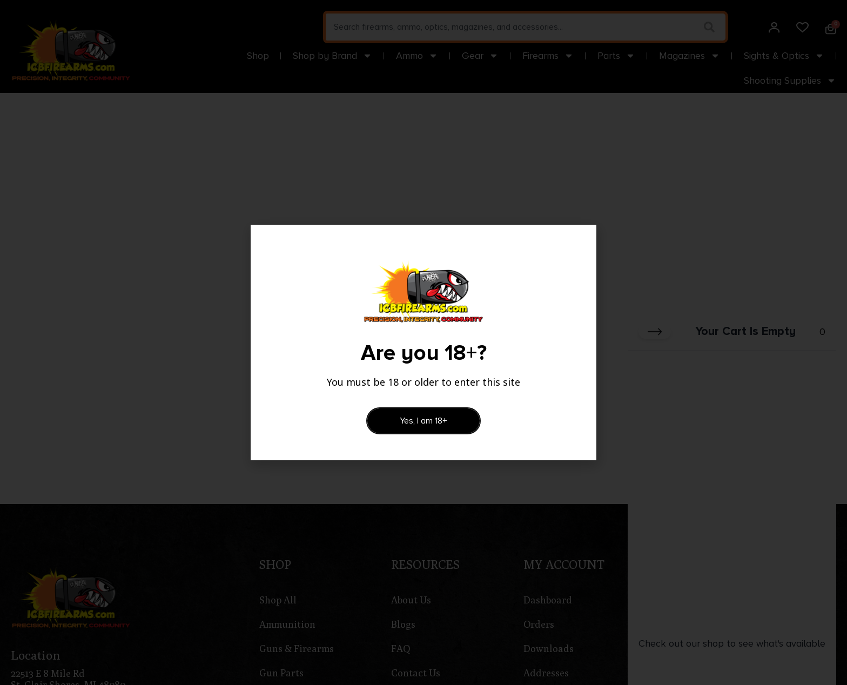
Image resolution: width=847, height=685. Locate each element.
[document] (423, 342)
